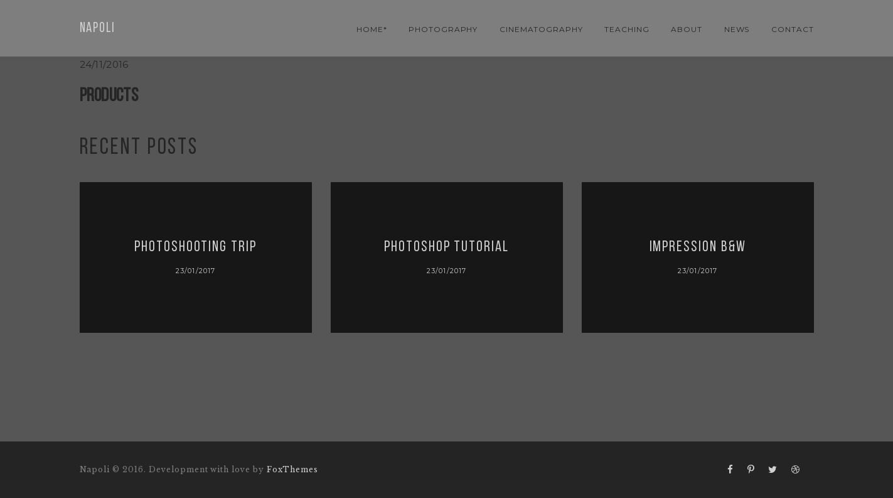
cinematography (541, 29)
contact (792, 29)
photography (443, 29)
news (737, 29)
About (686, 29)
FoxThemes (292, 469)
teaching (627, 29)
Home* (371, 29)
